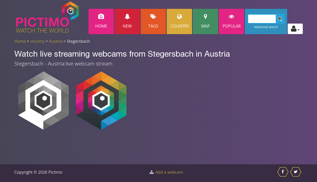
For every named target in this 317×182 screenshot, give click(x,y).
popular (232, 21)
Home (101, 21)
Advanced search (266, 27)
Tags (153, 21)
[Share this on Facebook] (283, 173)
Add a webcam (169, 172)
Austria (55, 41)
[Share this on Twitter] (296, 173)
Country (180, 21)
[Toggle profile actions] (295, 29)
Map (205, 21)
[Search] (266, 19)
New (127, 21)
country (37, 41)
